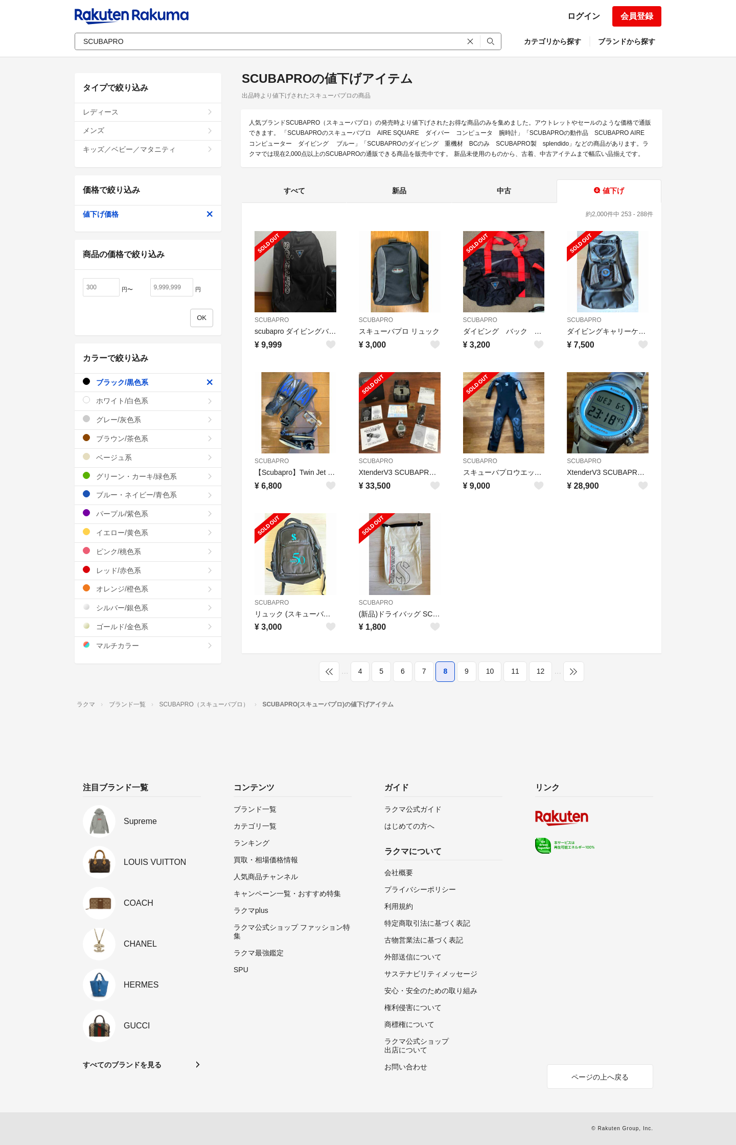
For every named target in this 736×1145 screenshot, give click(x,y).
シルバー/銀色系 (148, 607)
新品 (399, 191)
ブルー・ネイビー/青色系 (148, 494)
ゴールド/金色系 (148, 626)
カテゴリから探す (552, 41)
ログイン (583, 16)
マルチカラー (148, 645)
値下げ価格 (148, 214)
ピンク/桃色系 (148, 551)
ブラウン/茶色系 (148, 438)
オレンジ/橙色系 (148, 588)
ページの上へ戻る (600, 1077)
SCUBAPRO (272, 320)
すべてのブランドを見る (122, 1065)
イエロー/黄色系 (148, 532)
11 (515, 671)
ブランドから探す (626, 41)
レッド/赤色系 (148, 570)
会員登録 (636, 16)
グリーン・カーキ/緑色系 (148, 476)
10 (490, 671)
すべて (294, 191)
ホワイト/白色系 (148, 400)
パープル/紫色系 (148, 513)
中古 (504, 191)
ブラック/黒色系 (148, 382)
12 (541, 671)
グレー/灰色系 (148, 419)
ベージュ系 (148, 457)
